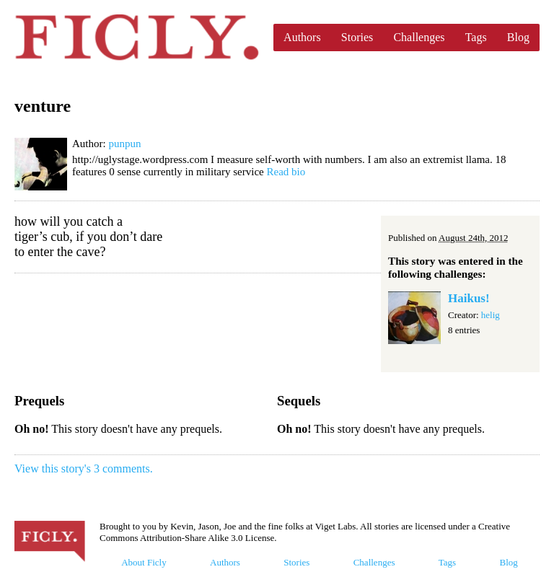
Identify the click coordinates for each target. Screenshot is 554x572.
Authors (302, 37)
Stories (357, 37)
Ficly (136, 37)
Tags (476, 37)
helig (490, 314)
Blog (518, 37)
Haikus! (469, 298)
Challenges (418, 37)
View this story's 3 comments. (83, 468)
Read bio (285, 171)
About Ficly (143, 562)
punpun (124, 143)
